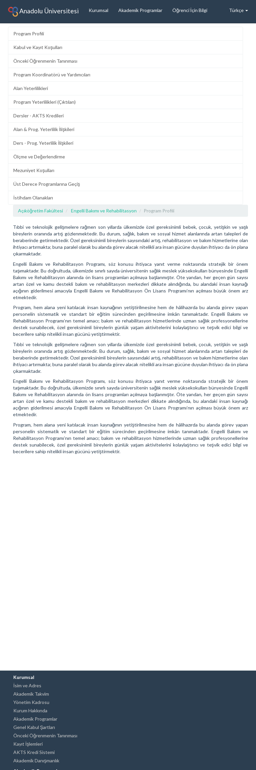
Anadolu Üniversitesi (43, 12)
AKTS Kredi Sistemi (34, 752)
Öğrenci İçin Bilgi (189, 10)
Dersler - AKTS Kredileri (38, 115)
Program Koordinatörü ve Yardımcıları (51, 74)
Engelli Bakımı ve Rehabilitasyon (104, 210)
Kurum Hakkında (30, 710)
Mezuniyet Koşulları (33, 170)
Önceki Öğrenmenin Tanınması (45, 61)
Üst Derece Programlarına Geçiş (46, 184)
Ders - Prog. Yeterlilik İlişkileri (43, 143)
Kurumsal (98, 10)
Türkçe (238, 10)
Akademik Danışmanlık (36, 760)
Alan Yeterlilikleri (30, 88)
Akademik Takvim (31, 694)
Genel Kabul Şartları (34, 727)
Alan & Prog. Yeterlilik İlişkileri (43, 129)
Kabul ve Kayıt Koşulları (37, 47)
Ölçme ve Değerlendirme (39, 156)
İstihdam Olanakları (33, 197)
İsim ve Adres (27, 685)
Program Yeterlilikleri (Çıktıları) (44, 102)
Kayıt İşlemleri (28, 744)
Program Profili (28, 33)
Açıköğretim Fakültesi (40, 210)
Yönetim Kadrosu (31, 702)
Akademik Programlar (140, 10)
